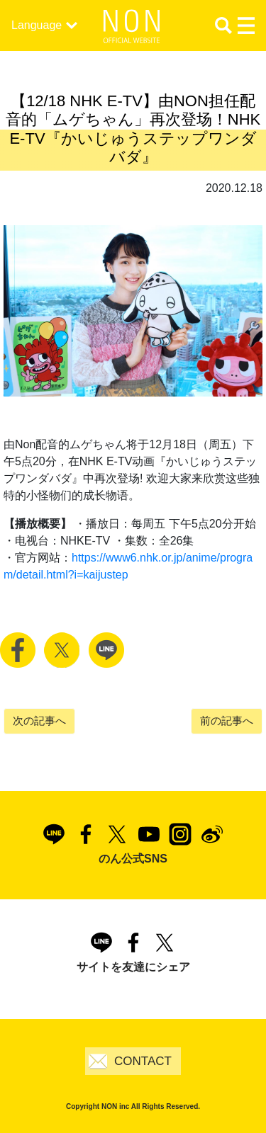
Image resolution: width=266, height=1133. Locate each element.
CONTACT (143, 1061)
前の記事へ (226, 720)
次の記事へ (39, 720)
